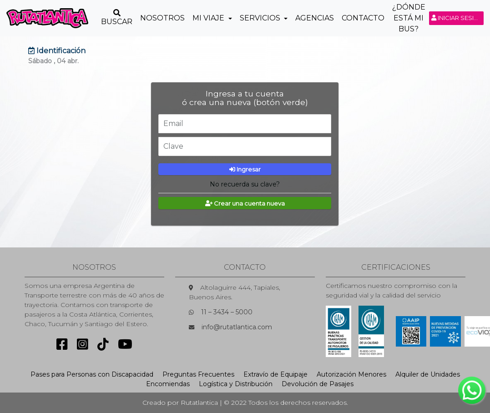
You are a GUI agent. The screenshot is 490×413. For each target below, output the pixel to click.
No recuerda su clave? (245, 184)
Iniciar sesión (457, 17)
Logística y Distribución (236, 384)
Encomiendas (168, 384)
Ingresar (245, 169)
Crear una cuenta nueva (245, 203)
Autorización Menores (351, 374)
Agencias (314, 18)
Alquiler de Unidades (427, 374)
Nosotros (162, 18)
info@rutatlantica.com (237, 327)
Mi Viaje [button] (209, 18)
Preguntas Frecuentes (198, 374)
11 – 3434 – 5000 (227, 312)
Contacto (363, 18)
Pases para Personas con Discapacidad (91, 374)
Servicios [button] (261, 18)
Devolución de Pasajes (318, 384)
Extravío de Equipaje (275, 374)
